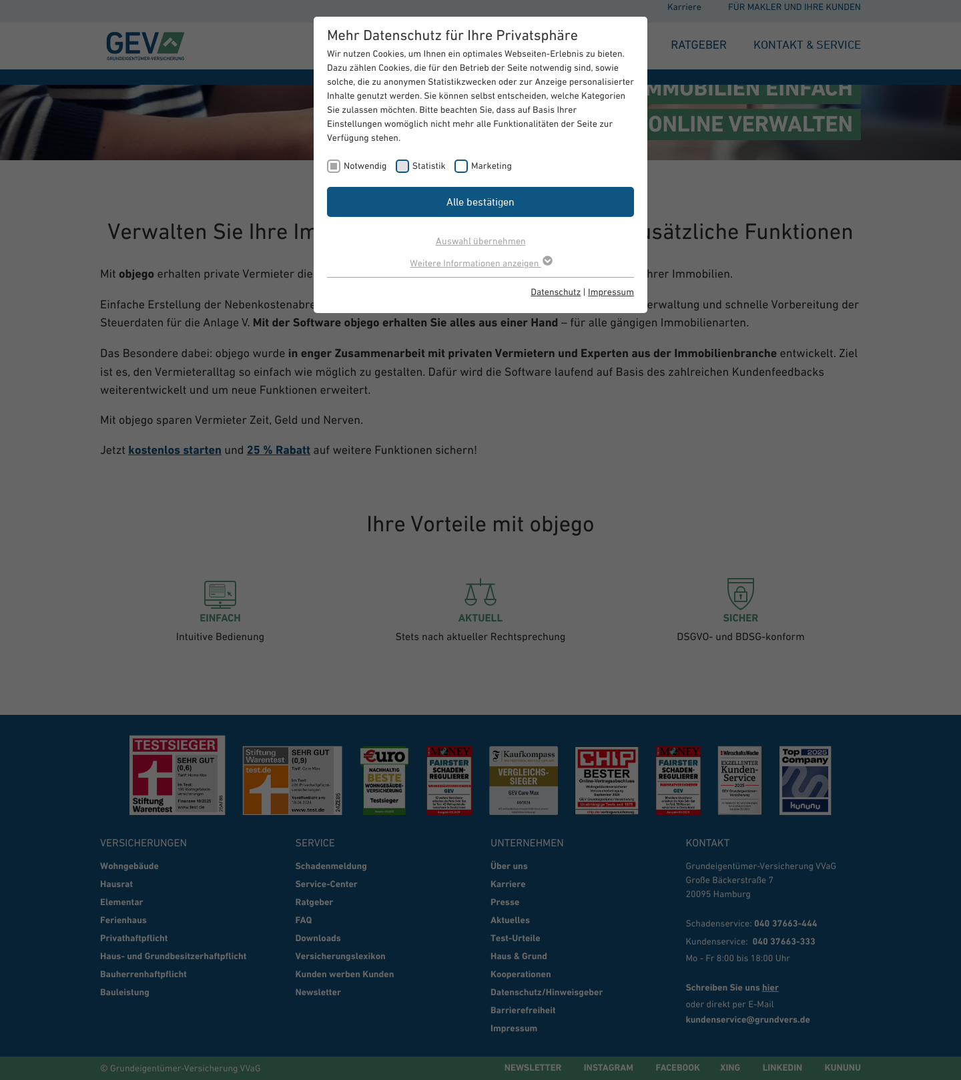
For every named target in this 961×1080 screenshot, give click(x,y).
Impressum (611, 291)
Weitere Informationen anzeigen (480, 263)
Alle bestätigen (480, 202)
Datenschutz (556, 291)
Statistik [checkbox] (429, 165)
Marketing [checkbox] (491, 165)
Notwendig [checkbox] (365, 165)
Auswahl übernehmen (481, 240)
